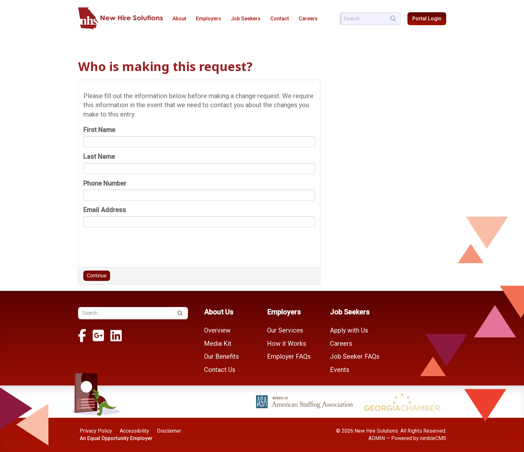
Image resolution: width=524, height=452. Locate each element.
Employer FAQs (289, 356)
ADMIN (376, 438)
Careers (308, 18)
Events (339, 370)
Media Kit (217, 343)
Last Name (99, 156)
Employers (208, 18)
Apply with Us (349, 330)
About (179, 18)
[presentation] (132, 244)
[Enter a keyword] (363, 18)
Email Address (104, 210)
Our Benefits (221, 356)
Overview (217, 330)
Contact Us (219, 370)
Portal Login (426, 18)
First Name (99, 130)
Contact (279, 18)
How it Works (286, 343)
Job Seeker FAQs (354, 356)
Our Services (285, 330)
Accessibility (134, 431)
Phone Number (104, 183)
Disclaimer (169, 431)
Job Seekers (246, 18)
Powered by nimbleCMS (418, 438)
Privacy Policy (96, 431)
